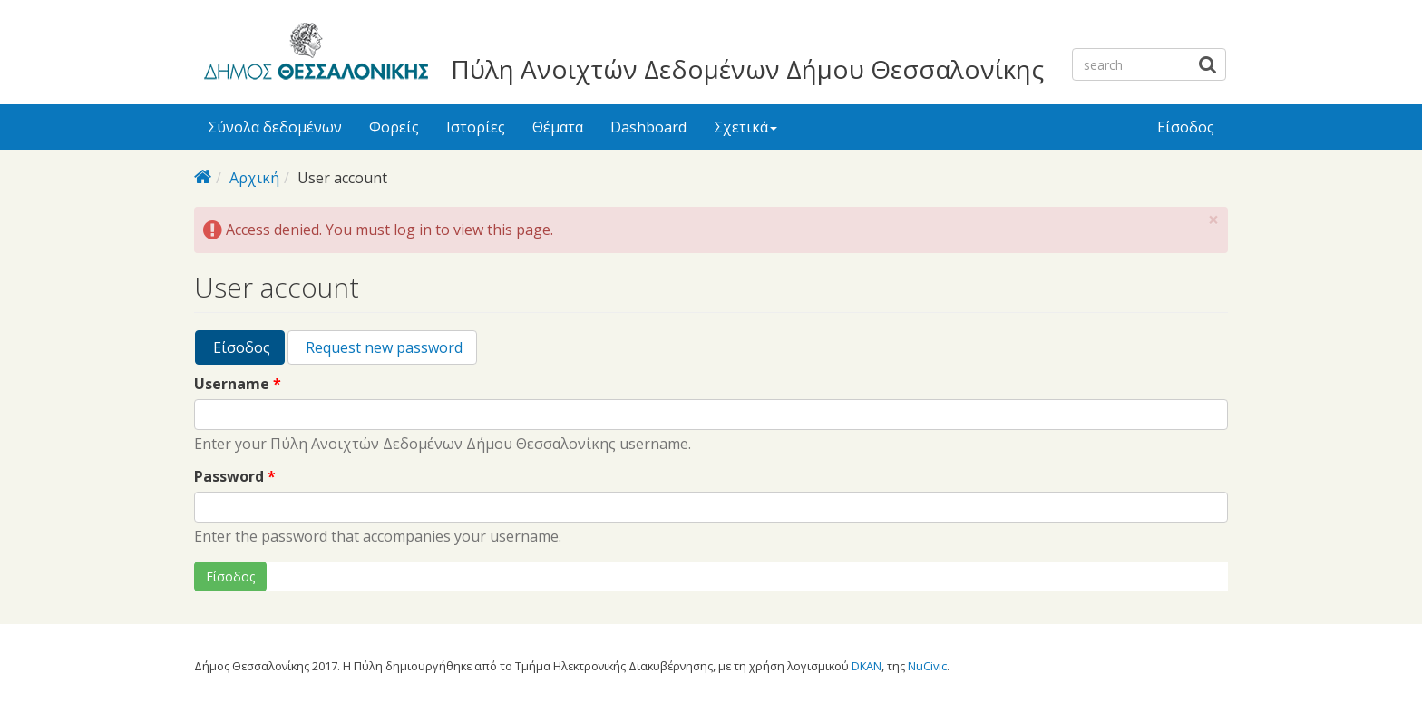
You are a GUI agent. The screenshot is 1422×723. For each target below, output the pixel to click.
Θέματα (557, 127)
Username (237, 384)
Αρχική (254, 178)
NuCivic (927, 666)
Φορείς (394, 127)
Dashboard (648, 127)
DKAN (866, 666)
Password (235, 476)
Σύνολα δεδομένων (275, 127)
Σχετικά (745, 127)
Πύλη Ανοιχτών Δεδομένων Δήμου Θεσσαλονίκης (747, 68)
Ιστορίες (475, 127)
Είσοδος (1185, 127)
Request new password (382, 347)
